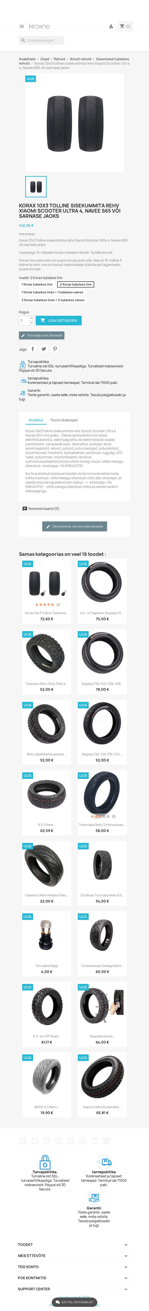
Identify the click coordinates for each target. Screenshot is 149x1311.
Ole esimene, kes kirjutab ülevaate (74, 526)
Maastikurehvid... (102, 1036)
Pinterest (55, 349)
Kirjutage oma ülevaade (41, 335)
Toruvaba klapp (46, 966)
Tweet (43, 349)
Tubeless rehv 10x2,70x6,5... (46, 684)
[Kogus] (24, 320)
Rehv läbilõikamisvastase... (47, 754)
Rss (46, 1141)
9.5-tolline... (47, 825)
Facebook (22, 1141)
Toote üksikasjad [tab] (64, 420)
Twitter (34, 1141)
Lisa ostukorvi (58, 320)
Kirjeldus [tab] (36, 420)
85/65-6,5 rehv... (46, 1107)
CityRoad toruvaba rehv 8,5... (102, 895)
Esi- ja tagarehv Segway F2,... (102, 613)
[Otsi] (41, 40)
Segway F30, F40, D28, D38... (102, 684)
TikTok (106, 1141)
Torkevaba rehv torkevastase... (102, 825)
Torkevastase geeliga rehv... (102, 966)
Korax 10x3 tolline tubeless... (46, 613)
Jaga (32, 349)
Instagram (82, 1141)
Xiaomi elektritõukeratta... (102, 1107)
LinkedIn (94, 1141)
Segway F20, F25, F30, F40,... (102, 754)
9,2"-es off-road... (47, 1036)
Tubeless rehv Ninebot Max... (47, 895)
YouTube (58, 1141)
